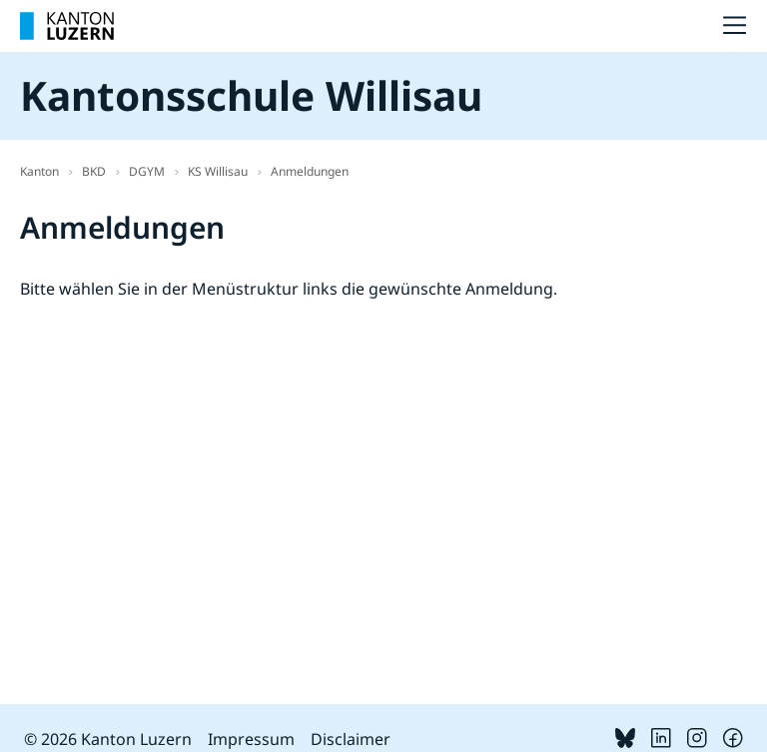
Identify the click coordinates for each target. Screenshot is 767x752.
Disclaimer (350, 739)
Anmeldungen (310, 171)
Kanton (39, 171)
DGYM (147, 171)
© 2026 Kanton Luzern (108, 739)
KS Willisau (218, 171)
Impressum (251, 739)
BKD (94, 171)
